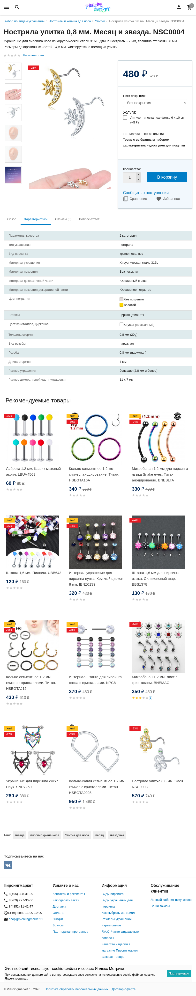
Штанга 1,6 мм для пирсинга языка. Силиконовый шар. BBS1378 (156, 578)
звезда (19, 835)
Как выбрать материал (118, 913)
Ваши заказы (160, 906)
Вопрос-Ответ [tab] (89, 219)
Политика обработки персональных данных (76, 989)
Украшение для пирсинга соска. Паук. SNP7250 (33, 784)
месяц (99, 835)
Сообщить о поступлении (146, 193)
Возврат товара (113, 957)
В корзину (167, 177)
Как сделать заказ (66, 900)
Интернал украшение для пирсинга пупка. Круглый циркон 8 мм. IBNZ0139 (96, 578)
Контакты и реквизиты (69, 894)
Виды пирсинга (113, 894)
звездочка (117, 835)
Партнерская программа (70, 931)
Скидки (58, 919)
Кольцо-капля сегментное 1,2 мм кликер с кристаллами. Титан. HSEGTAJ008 (96, 787)
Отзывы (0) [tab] (63, 219)
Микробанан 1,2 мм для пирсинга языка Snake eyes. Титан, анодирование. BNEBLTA (160, 474)
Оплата (58, 913)
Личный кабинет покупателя (171, 899)
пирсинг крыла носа (44, 835)
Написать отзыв (33, 55)
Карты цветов (111, 925)
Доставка (59, 906)
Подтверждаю (179, 973)
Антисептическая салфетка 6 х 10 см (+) (157, 120)
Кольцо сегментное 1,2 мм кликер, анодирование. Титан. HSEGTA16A (94, 474)
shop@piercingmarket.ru (26, 919)
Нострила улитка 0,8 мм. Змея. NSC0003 (158, 784)
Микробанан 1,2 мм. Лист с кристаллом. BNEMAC (154, 680)
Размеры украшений (117, 919)
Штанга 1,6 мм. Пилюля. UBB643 (33, 573)
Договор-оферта (124, 989)
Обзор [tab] (11, 219)
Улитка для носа (77, 835)
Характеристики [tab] (35, 219)
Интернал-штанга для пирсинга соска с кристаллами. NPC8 (95, 680)
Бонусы (58, 925)
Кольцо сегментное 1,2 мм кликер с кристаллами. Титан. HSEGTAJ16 (31, 683)
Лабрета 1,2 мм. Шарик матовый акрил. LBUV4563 (33, 471)
